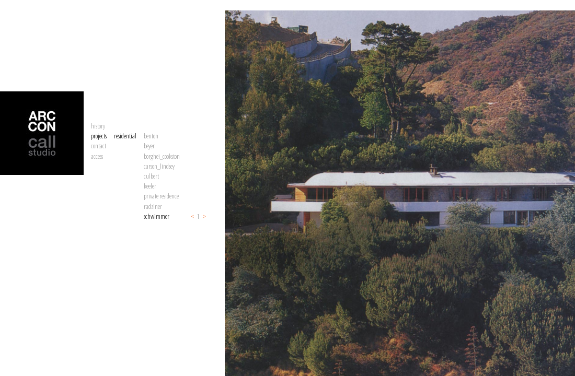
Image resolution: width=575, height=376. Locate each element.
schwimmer (156, 216)
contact (98, 145)
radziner (153, 206)
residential (125, 135)
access (97, 156)
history (98, 126)
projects (99, 135)
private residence (161, 196)
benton (151, 135)
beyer (149, 145)
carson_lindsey (159, 166)
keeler (150, 186)
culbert (151, 176)
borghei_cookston (162, 156)
